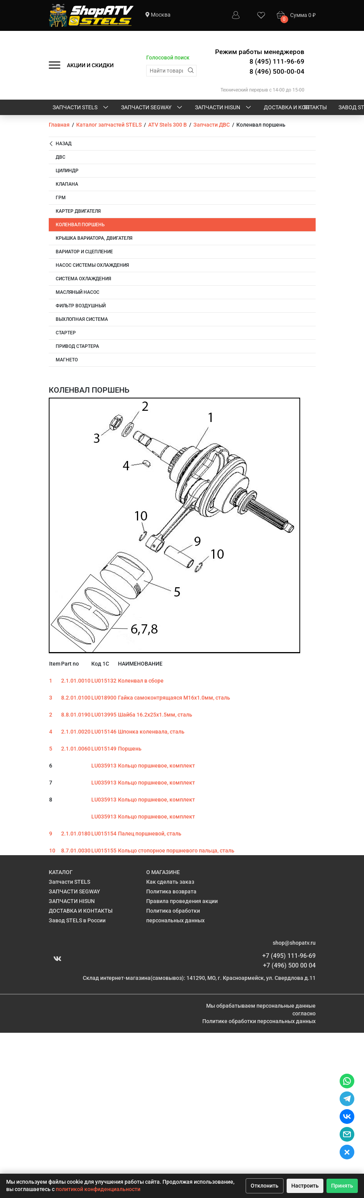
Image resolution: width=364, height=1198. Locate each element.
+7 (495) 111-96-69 (289, 955)
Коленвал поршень (80, 224)
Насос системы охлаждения (92, 265)
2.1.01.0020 (76, 732)
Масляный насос (77, 292)
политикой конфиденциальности (98, 1189)
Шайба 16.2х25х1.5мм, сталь (155, 715)
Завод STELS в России (77, 920)
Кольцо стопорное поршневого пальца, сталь (176, 850)
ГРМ (61, 197)
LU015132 (103, 681)
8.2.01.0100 (76, 698)
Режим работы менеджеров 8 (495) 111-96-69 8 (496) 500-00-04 (259, 61)
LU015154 (103, 833)
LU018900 (103, 698)
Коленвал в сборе (141, 681)
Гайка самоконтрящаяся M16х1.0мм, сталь (174, 698)
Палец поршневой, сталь (149, 833)
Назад (60, 144)
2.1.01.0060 (76, 749)
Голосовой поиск (168, 57)
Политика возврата (171, 891)
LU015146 (103, 732)
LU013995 (103, 715)
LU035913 (103, 766)
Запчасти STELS (81, 107)
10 (52, 850)
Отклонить (265, 1186)
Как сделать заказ (170, 882)
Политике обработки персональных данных (259, 1021)
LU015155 (103, 850)
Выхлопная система (82, 319)
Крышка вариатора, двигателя (94, 238)
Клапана (67, 184)
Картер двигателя (78, 211)
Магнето (67, 360)
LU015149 (103, 749)
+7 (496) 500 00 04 (289, 965)
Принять (342, 1186)
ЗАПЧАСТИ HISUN (223, 107)
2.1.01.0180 (76, 833)
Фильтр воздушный (81, 305)
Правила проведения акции (182, 901)
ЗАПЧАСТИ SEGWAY (152, 107)
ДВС (60, 157)
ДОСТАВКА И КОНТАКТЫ (295, 107)
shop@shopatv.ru (294, 943)
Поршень (130, 749)
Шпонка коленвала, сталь (151, 732)
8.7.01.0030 (76, 850)
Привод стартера (77, 346)
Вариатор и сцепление (84, 251)
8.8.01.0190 (76, 715)
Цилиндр (67, 170)
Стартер (66, 333)
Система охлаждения (83, 278)
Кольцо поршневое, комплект (156, 766)
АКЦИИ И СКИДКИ (90, 65)
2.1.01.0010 (76, 681)
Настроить (305, 1186)
